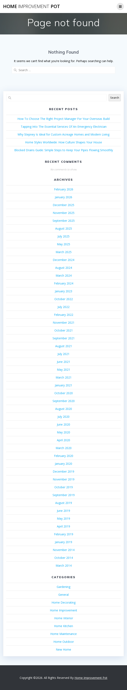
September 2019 (64, 495)
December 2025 (63, 205)
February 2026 (63, 189)
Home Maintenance (63, 634)
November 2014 (63, 550)
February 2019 (63, 534)
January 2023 (63, 291)
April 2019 (63, 526)
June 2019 (63, 511)
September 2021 (64, 338)
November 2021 (63, 322)
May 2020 (63, 432)
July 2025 (63, 236)
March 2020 (64, 448)
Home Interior (63, 618)
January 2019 (63, 542)
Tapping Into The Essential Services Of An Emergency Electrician (64, 127)
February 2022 (63, 315)
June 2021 (63, 362)
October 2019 (63, 487)
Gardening (63, 587)
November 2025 (63, 213)
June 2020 (63, 424)
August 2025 (63, 228)
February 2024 (63, 283)
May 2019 (63, 518)
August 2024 (63, 268)
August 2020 (63, 409)
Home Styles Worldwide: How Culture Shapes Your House (63, 142)
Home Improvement (63, 610)
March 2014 (64, 565)
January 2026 (63, 197)
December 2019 (63, 471)
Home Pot (31, 6)
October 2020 (63, 393)
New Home (63, 649)
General (63, 595)
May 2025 (63, 244)
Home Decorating (63, 602)
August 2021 (63, 346)
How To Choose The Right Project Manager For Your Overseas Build (63, 119)
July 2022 (63, 307)
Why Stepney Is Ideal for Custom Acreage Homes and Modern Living (63, 134)
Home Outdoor (63, 642)
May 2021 (63, 370)
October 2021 (63, 330)
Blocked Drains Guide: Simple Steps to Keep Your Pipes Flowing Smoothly (63, 150)
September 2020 (64, 401)
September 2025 (64, 221)
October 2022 (63, 299)
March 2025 (64, 252)
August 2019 (63, 503)
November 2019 (63, 479)
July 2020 (63, 417)
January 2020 (63, 464)
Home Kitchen (63, 626)
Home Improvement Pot (90, 678)
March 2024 (64, 275)
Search (114, 97)
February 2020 (63, 456)
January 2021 (63, 385)
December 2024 (63, 260)
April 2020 (63, 440)
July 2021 (63, 354)
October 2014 (63, 558)
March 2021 (64, 377)
